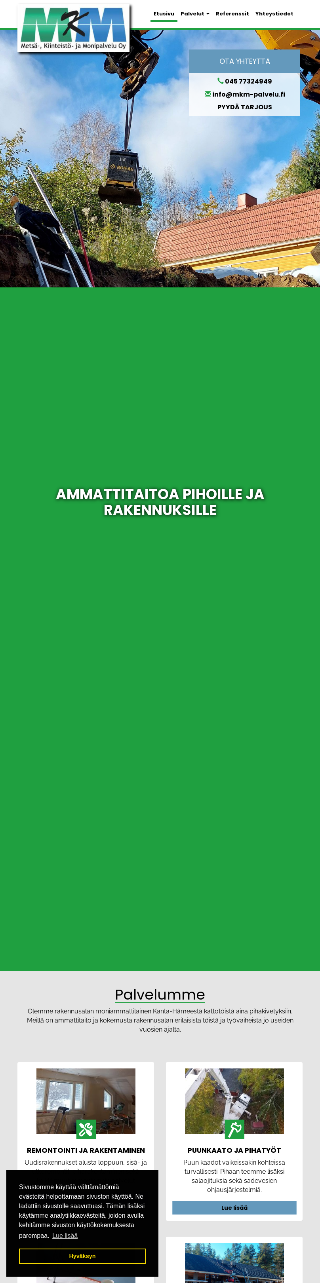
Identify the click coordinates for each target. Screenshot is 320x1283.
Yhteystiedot (274, 13)
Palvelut (195, 13)
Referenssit (232, 13)
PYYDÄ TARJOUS (244, 107)
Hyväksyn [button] (82, 1256)
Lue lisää (234, 1208)
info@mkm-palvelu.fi (248, 94)
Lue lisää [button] (65, 1235)
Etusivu (164, 13)
